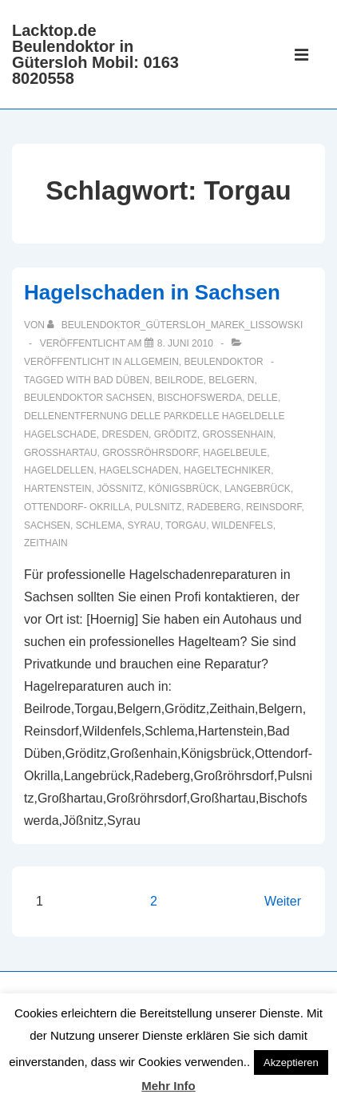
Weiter (282, 901)
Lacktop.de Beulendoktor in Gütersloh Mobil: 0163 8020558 (95, 54)
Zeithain (46, 543)
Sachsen (47, 525)
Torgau (185, 525)
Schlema (99, 525)
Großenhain (237, 434)
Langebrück (257, 488)
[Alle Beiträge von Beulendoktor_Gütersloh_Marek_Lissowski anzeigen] (175, 325)
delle (263, 397)
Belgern (231, 380)
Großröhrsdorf (149, 452)
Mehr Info (168, 1085)
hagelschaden (138, 470)
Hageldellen (58, 470)
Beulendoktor (224, 361)
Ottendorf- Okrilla (77, 507)
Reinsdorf (273, 507)
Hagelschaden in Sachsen (152, 292)
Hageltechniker (227, 470)
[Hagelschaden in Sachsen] (185, 343)
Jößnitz (120, 488)
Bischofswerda (199, 397)
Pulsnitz (158, 507)
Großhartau (60, 452)
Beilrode (179, 380)
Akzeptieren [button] (291, 1062)
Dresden (125, 434)
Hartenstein (57, 488)
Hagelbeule (235, 452)
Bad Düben (121, 380)
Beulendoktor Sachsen (88, 397)
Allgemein (151, 361)
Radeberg (213, 507)
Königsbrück (184, 488)
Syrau (143, 525)
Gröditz (175, 434)
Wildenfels (242, 525)
